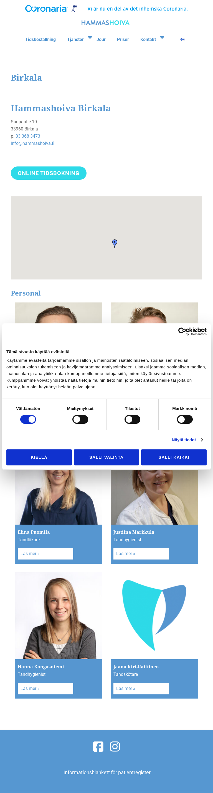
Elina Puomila (34, 532)
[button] (114, 243)
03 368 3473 (28, 136)
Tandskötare (125, 674)
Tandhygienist (127, 539)
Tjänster (73, 37)
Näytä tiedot (184, 439)
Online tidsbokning (48, 174)
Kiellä (39, 457)
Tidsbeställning (39, 37)
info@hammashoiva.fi (32, 143)
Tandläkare (29, 539)
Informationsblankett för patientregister (107, 772)
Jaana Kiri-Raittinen (136, 667)
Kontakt (146, 37)
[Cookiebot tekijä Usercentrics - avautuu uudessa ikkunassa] (182, 331)
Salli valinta (106, 457)
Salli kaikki (174, 457)
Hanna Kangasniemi (41, 667)
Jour (100, 37)
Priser (122, 37)
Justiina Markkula (133, 532)
